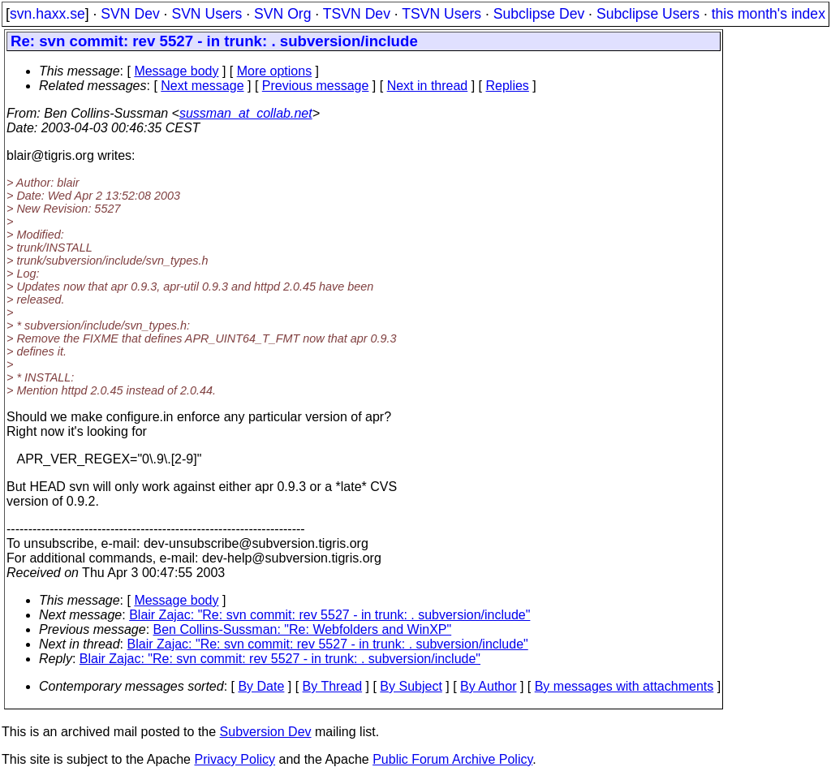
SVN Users (206, 14)
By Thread (333, 686)
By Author (488, 686)
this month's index (768, 14)
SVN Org (282, 14)
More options (274, 71)
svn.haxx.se (47, 14)
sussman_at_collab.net (245, 113)
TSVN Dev (356, 14)
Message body (176, 71)
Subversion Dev (266, 732)
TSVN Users (441, 14)
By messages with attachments (624, 686)
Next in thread (427, 86)
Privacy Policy (234, 759)
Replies (507, 86)
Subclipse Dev (538, 14)
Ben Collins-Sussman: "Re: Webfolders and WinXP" (302, 629)
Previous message (315, 86)
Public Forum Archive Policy (452, 759)
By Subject (410, 686)
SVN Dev (130, 14)
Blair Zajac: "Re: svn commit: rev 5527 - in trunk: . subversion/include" (329, 615)
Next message (202, 86)
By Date (261, 686)
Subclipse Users (648, 14)
